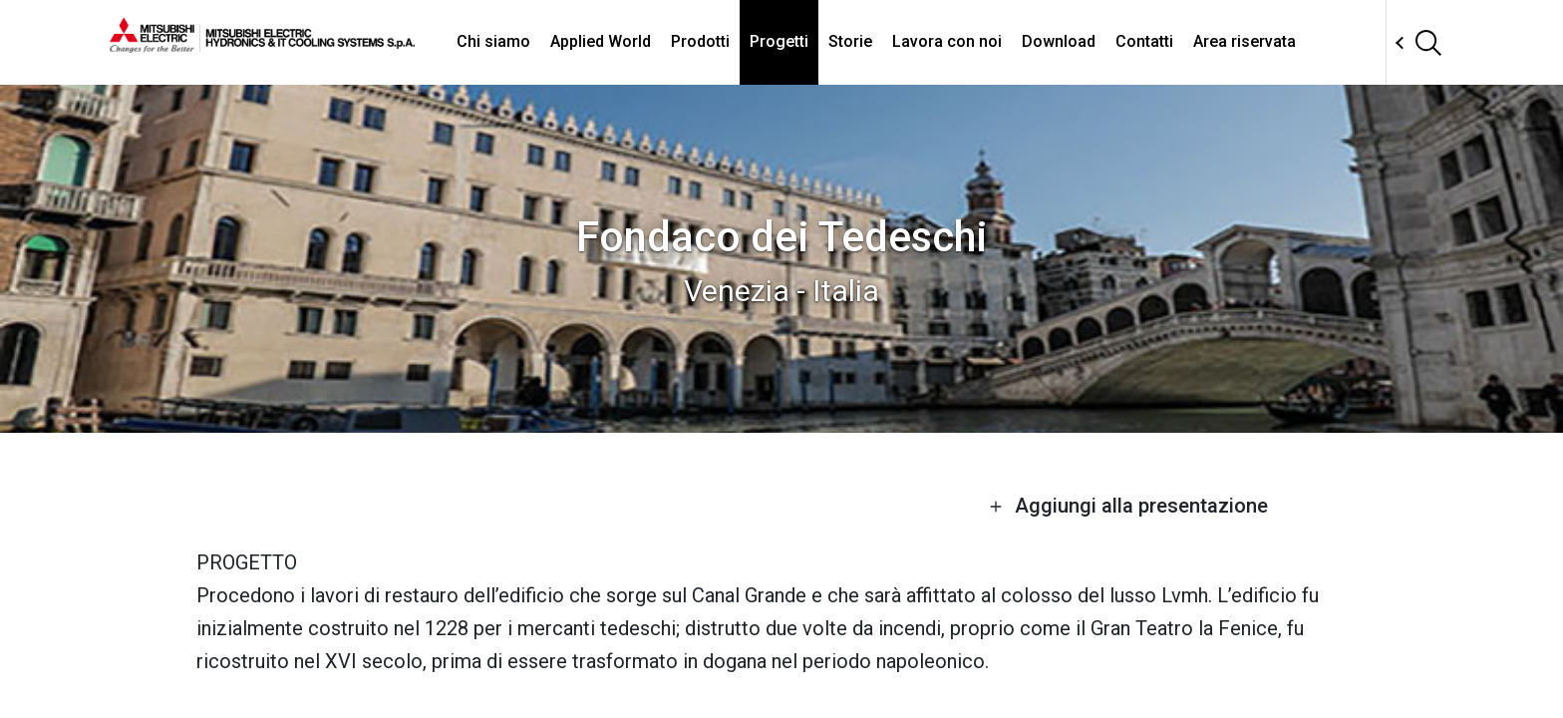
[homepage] (262, 45)
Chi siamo (493, 41)
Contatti (1144, 41)
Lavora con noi (947, 41)
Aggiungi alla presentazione (1128, 506)
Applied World (600, 41)
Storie (850, 41)
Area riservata (1244, 41)
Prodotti (700, 41)
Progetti (779, 41)
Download (1058, 41)
